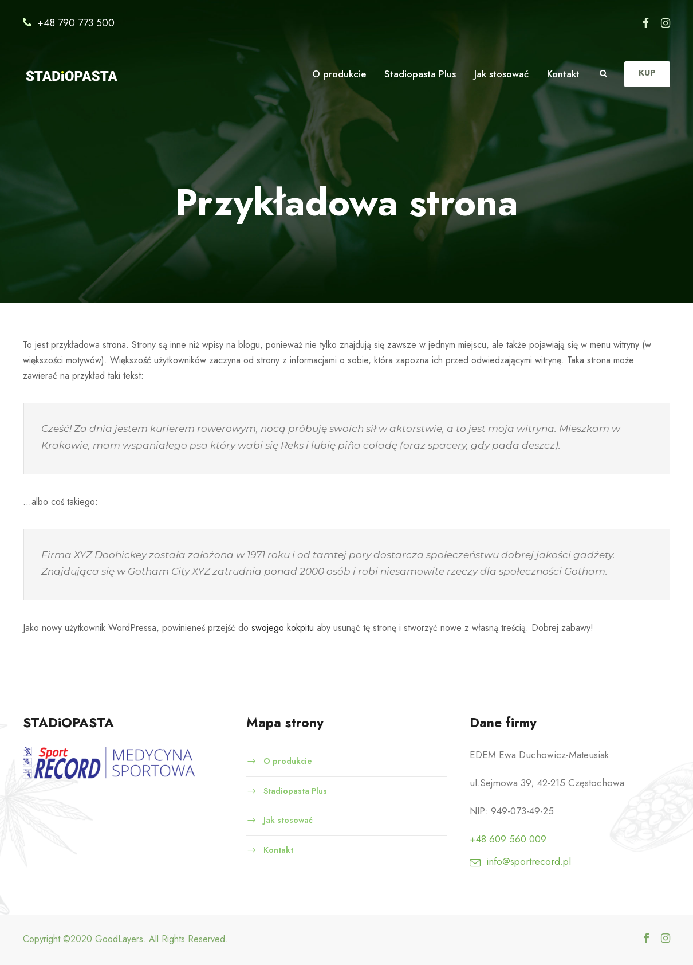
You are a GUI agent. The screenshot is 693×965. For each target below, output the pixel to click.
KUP (646, 73)
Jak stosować (498, 73)
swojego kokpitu (296, 628)
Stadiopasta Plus (414, 73)
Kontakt (562, 73)
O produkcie (332, 73)
